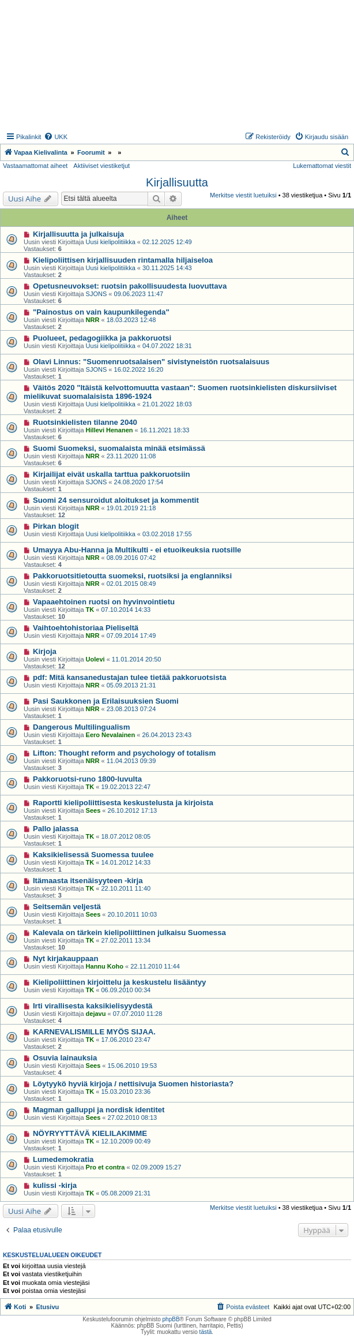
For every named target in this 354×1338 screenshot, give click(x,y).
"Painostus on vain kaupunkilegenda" (101, 312)
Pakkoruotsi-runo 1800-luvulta (87, 779)
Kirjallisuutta (177, 182)
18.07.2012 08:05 (126, 836)
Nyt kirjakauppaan (66, 958)
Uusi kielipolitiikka (110, 241)
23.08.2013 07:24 (131, 708)
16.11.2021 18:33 (165, 430)
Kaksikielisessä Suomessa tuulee (93, 854)
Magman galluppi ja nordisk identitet (99, 1109)
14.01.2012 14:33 (126, 862)
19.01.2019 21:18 (131, 507)
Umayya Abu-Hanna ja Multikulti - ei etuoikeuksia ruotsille (137, 549)
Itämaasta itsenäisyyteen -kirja (88, 880)
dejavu (96, 1013)
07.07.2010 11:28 (138, 1013)
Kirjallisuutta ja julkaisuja (78, 234)
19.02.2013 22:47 (126, 786)
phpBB (171, 1319)
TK (90, 609)
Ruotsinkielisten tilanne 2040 (85, 422)
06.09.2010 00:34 (126, 989)
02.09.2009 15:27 (157, 1167)
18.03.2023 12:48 (131, 319)
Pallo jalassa (55, 828)
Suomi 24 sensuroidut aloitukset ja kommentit (116, 500)
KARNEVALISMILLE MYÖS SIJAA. (94, 1031)
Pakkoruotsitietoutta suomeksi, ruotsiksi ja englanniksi (132, 575)
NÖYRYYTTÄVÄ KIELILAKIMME (90, 1133)
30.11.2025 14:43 (167, 267)
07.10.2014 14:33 (126, 609)
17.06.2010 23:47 (126, 1039)
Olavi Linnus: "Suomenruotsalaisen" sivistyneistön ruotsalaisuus (151, 361)
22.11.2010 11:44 (155, 966)
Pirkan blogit (56, 526)
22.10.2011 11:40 (126, 888)
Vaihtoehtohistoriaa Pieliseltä (85, 627)
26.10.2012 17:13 (132, 810)
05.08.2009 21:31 (126, 1193)
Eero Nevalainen (110, 734)
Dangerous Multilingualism (81, 727)
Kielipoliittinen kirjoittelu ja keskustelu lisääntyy (119, 982)
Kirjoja (45, 651)
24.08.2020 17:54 (139, 482)
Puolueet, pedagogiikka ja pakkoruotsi (102, 338)
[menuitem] (55, 137)
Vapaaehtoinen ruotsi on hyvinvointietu (104, 601)
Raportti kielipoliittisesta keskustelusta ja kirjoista (123, 802)
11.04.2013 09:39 (131, 760)
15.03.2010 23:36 (126, 1091)
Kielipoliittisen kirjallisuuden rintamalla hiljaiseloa (123, 260)
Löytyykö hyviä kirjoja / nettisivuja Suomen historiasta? (133, 1083)
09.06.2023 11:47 (139, 293)
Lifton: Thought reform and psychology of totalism (124, 753)
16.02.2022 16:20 (139, 369)
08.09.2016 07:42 (131, 557)
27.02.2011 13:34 (126, 940)
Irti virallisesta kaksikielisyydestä (92, 1005)
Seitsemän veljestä (67, 906)
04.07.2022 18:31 (167, 345)
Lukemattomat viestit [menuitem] (322, 165)
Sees (93, 810)
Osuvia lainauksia (65, 1057)
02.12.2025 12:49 (167, 241)
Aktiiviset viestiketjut (101, 165)
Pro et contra (105, 1167)
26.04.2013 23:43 (166, 734)
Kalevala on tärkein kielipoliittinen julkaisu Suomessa (129, 932)
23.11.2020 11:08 (131, 456)
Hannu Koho (104, 966)
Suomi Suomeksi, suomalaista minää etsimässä (119, 448)
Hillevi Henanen (109, 430)
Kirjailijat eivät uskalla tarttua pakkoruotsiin (111, 474)
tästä (205, 1332)
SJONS (96, 293)
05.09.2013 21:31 (131, 685)
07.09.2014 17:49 (131, 635)
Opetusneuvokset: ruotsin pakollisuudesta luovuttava (130, 286)
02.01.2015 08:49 (131, 583)
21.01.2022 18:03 (167, 404)
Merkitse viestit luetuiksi (243, 195)
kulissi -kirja (55, 1185)
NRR (93, 319)
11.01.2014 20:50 (136, 659)
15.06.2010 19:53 (132, 1065)
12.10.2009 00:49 (126, 1141)
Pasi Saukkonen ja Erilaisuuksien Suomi (106, 701)
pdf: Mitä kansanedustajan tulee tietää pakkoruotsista (130, 677)
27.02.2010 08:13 (132, 1117)
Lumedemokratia (63, 1159)
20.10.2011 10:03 (132, 914)
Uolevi (95, 659)
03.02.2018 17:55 (167, 533)
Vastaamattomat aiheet (35, 165)
